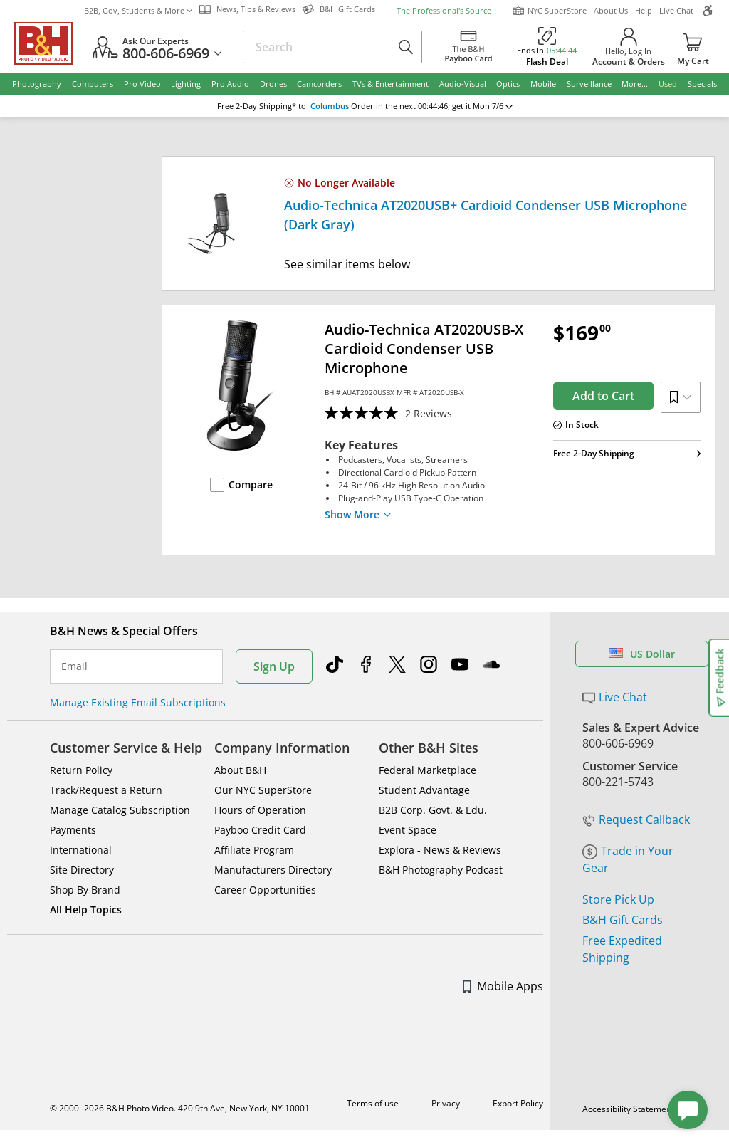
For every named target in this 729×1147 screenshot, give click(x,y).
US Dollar (642, 654)
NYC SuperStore (549, 10)
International (81, 850)
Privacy (445, 1103)
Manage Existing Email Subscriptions (138, 702)
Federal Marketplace (427, 770)
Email (74, 666)
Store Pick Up (618, 899)
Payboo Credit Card (260, 830)
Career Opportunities (265, 889)
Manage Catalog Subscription (120, 810)
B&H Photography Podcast (441, 869)
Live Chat (676, 10)
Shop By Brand (85, 889)
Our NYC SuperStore (263, 790)
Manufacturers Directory (273, 869)
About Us (611, 10)
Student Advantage (424, 790)
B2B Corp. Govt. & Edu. (433, 810)
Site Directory (82, 869)
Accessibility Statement (628, 1109)
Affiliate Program (254, 850)
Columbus (329, 106)
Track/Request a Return (106, 790)
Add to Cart (603, 396)
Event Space (407, 830)
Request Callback (636, 819)
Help (643, 10)
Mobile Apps (503, 986)
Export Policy (518, 1103)
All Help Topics (86, 909)
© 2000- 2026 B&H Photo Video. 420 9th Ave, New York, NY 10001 (180, 1108)
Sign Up (274, 666)
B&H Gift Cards (622, 920)
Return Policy (81, 770)
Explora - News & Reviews (440, 850)
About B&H (240, 770)
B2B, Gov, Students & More (138, 10)
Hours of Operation (260, 810)
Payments (73, 830)
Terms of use (373, 1103)
